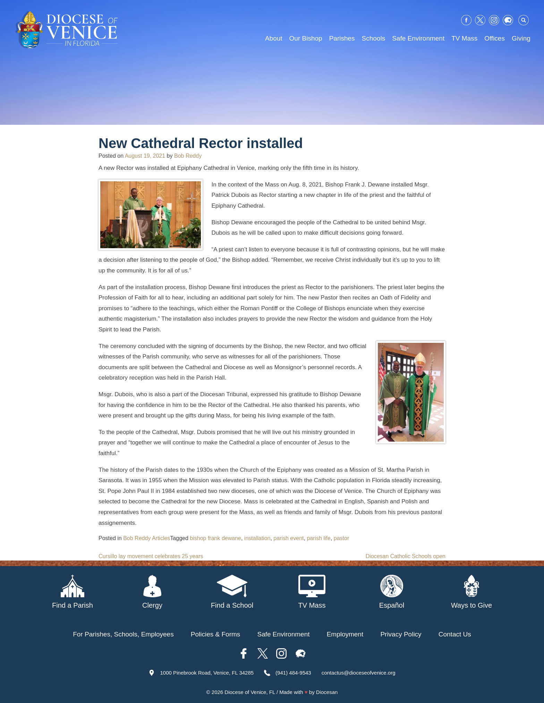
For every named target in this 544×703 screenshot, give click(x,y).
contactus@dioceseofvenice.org (359, 673)
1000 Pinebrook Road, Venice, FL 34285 (207, 673)
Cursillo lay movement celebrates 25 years (151, 556)
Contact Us (455, 634)
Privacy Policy (400, 634)
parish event (288, 538)
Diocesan (327, 692)
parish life (318, 538)
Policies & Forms (215, 634)
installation (257, 538)
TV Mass (464, 38)
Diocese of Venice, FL (249, 692)
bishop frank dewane (215, 538)
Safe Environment (418, 38)
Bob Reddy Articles (146, 538)
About (273, 38)
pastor (341, 538)
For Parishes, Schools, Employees (123, 634)
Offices (494, 38)
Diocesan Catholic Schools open (405, 556)
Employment (345, 634)
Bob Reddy (188, 156)
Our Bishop (305, 38)
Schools (373, 38)
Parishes (342, 38)
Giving (521, 38)
